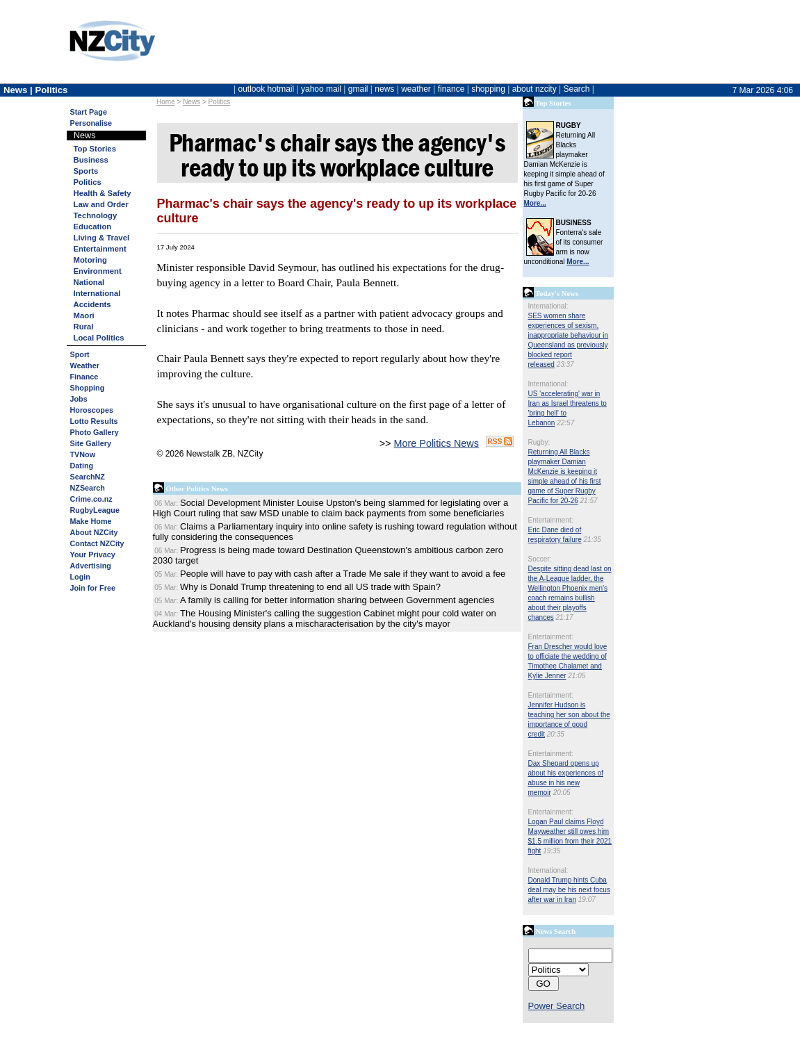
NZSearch (87, 488)
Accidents (92, 304)
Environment (98, 271)
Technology (95, 215)
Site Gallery (90, 443)
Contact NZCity (97, 543)
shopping (488, 89)
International (97, 293)
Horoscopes (91, 410)
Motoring (90, 260)
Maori (84, 315)
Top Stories (95, 149)
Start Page (88, 112)
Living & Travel (102, 237)
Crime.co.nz (91, 499)
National (89, 282)
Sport (80, 354)
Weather (84, 365)
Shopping (87, 388)
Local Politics (99, 338)
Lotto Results (94, 421)
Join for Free (92, 588)
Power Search (556, 1006)
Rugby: (539, 442)
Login (80, 577)
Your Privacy (92, 554)
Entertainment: (550, 520)
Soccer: (540, 559)
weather (416, 89)
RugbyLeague (95, 510)
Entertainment (100, 249)
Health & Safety (102, 193)
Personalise (91, 123)
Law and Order (101, 204)
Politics (220, 102)
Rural (84, 326)
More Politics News (436, 443)
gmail (358, 89)
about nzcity (534, 89)
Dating (82, 465)
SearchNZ (87, 477)
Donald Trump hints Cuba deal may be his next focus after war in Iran (569, 889)
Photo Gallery (94, 432)
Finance (84, 376)
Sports (86, 171)
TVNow (83, 454)
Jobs (79, 399)
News (191, 102)
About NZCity (94, 532)
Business (91, 160)
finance (451, 89)
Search (576, 89)
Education (93, 226)
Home (165, 102)
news (384, 89)
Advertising (90, 565)
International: (548, 306)
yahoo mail (321, 89)
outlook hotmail (266, 89)
